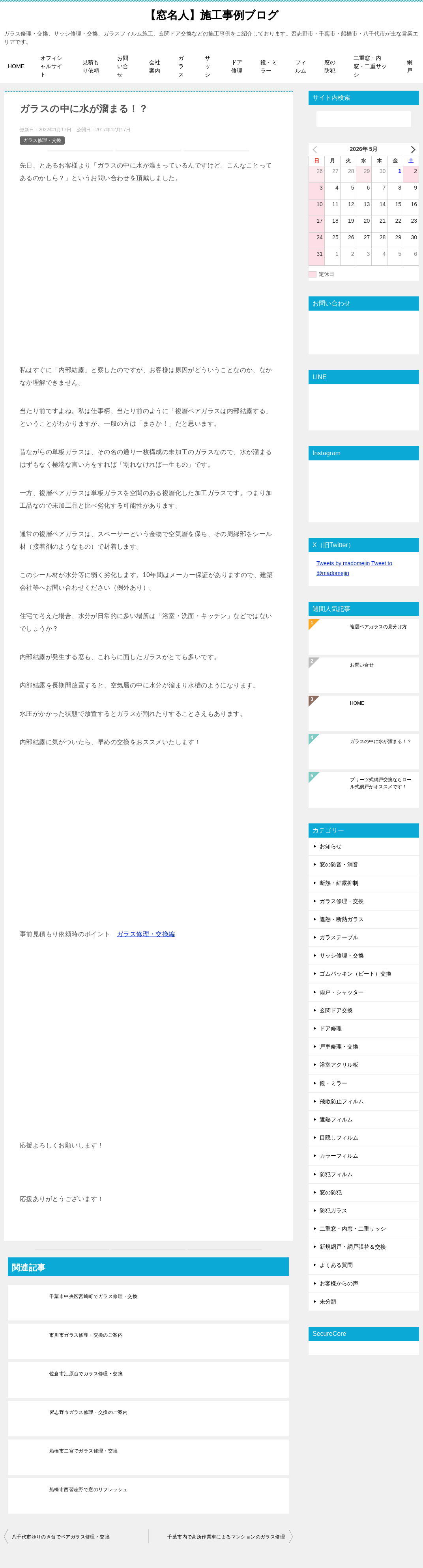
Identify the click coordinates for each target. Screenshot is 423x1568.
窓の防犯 (329, 66)
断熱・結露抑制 (339, 882)
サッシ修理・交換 (342, 955)
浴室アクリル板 (339, 1064)
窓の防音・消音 (339, 864)
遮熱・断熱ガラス (342, 919)
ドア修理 (236, 66)
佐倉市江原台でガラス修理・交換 (86, 1373)
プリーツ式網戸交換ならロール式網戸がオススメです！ (381, 783)
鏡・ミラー (268, 66)
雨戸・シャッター (342, 992)
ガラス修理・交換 (42, 140)
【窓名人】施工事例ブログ (211, 13)
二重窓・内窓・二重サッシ (370, 66)
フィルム (300, 66)
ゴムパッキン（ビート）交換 (355, 973)
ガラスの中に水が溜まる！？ (381, 741)
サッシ (207, 66)
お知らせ (331, 846)
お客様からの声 (339, 1283)
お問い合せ (122, 66)
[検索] (363, 119)
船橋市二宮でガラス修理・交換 (83, 1451)
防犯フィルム (336, 1174)
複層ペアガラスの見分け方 (378, 626)
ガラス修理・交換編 (146, 934)
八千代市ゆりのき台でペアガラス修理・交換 (61, 1537)
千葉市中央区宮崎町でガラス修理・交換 (93, 1296)
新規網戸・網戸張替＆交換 (353, 1247)
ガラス (181, 66)
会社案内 (154, 66)
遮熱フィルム (336, 1119)
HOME (16, 66)
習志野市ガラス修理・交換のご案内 (88, 1412)
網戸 (409, 66)
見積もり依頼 (90, 66)
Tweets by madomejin (343, 563)
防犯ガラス (333, 1210)
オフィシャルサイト (51, 66)
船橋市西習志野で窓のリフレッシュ (88, 1489)
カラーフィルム (339, 1156)
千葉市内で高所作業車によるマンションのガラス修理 (226, 1537)
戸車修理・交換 (339, 1046)
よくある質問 (336, 1265)
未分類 (328, 1301)
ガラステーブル (339, 937)
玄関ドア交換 (336, 1010)
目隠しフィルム (339, 1137)
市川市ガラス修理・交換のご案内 (86, 1335)
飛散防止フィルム (342, 1101)
